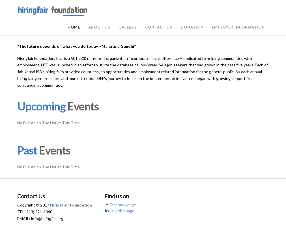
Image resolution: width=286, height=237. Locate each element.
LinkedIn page (119, 210)
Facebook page (120, 204)
